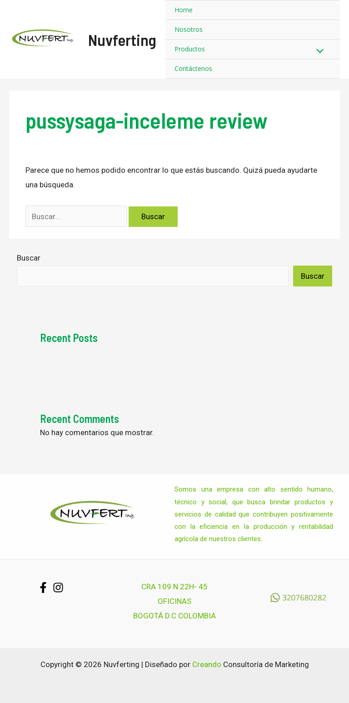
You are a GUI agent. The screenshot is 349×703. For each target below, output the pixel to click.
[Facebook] (43, 587)
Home (183, 9)
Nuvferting (122, 39)
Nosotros (188, 29)
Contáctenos (193, 68)
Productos (189, 49)
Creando (206, 664)
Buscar (28, 257)
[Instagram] (58, 587)
